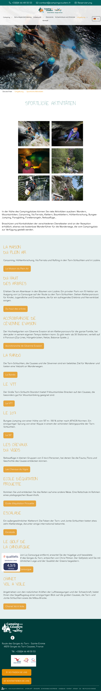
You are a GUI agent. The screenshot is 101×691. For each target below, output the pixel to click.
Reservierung (85, 3)
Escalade (13, 532)
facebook (12, 638)
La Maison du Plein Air (20, 269)
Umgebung (81, 17)
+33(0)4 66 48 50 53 (26, 651)
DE (96, 18)
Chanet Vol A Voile (18, 606)
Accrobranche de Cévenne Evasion (27, 346)
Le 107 (12, 435)
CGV (80, 688)
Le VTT (12, 403)
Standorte (49, 17)
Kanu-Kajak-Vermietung (22, 17)
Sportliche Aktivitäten (35, 91)
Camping (6, 17)
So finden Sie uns (18, 672)
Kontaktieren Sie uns (18, 681)
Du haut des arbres (19, 309)
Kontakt (45, 20)
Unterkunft (37, 17)
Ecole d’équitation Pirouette (23, 503)
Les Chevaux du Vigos (20, 469)
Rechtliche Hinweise (89, 688)
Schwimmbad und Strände (65, 17)
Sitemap (75, 688)
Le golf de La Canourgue (21, 569)
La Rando (14, 375)
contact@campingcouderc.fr (55, 3)
